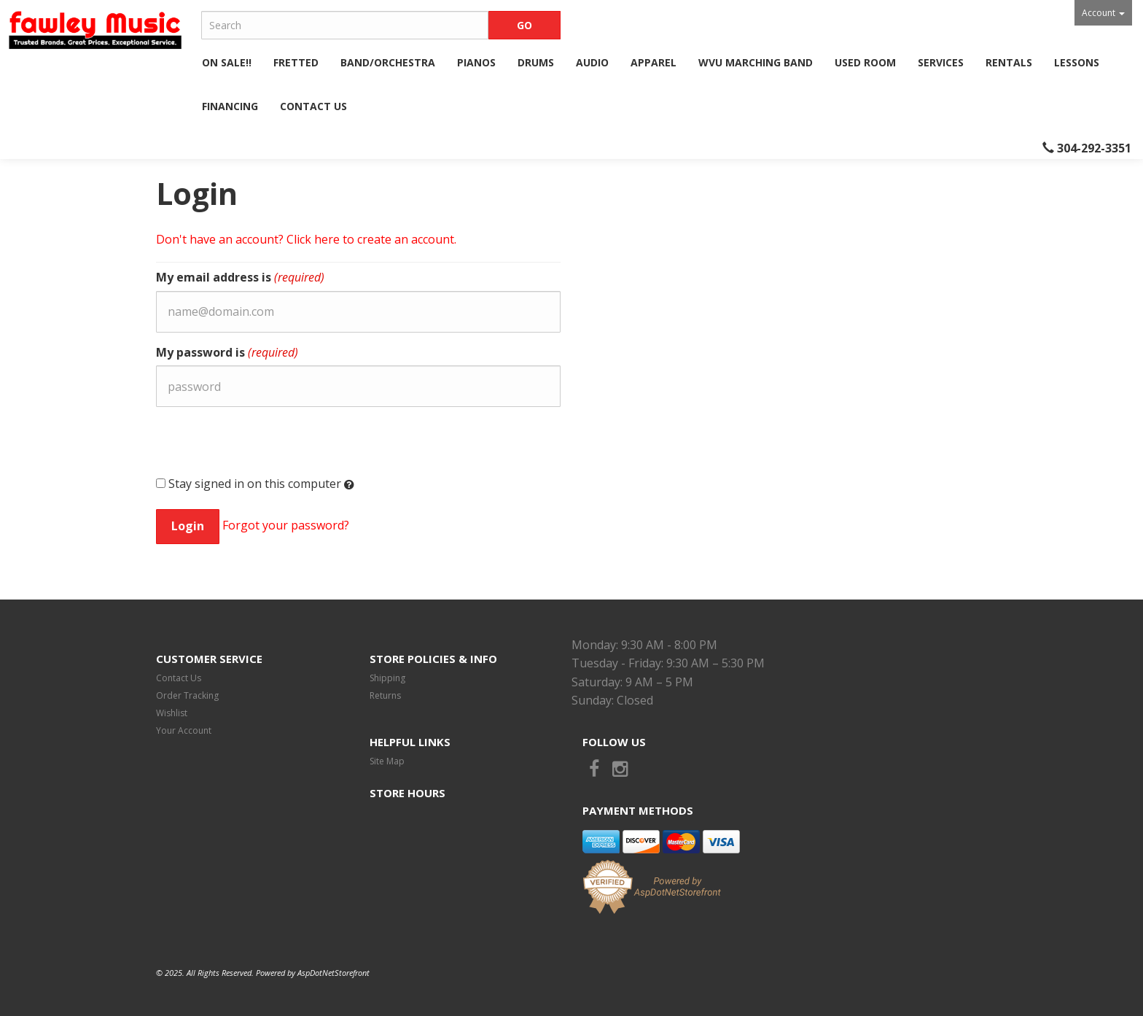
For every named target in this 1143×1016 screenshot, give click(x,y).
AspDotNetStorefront (333, 972)
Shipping (387, 678)
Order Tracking (187, 695)
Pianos (476, 62)
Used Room (865, 62)
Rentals (1009, 62)
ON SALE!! (226, 62)
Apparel (653, 62)
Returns (385, 695)
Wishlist (171, 713)
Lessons (1076, 62)
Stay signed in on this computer (255, 484)
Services (941, 62)
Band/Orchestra (387, 62)
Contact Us (313, 106)
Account (1103, 13)
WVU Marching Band (755, 62)
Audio (592, 62)
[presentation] (267, 446)
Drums (536, 62)
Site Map (387, 761)
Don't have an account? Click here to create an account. (306, 239)
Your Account (183, 730)
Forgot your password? (285, 525)
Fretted (296, 62)
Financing (230, 106)
